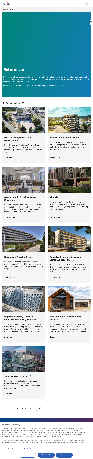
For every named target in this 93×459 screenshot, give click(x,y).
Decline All (46, 455)
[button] (91, 20)
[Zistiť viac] (23, 119)
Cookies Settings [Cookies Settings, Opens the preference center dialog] (27, 455)
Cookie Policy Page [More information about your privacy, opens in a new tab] (30, 449)
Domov (4, 10)
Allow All (64, 455)
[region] (46, 440)
